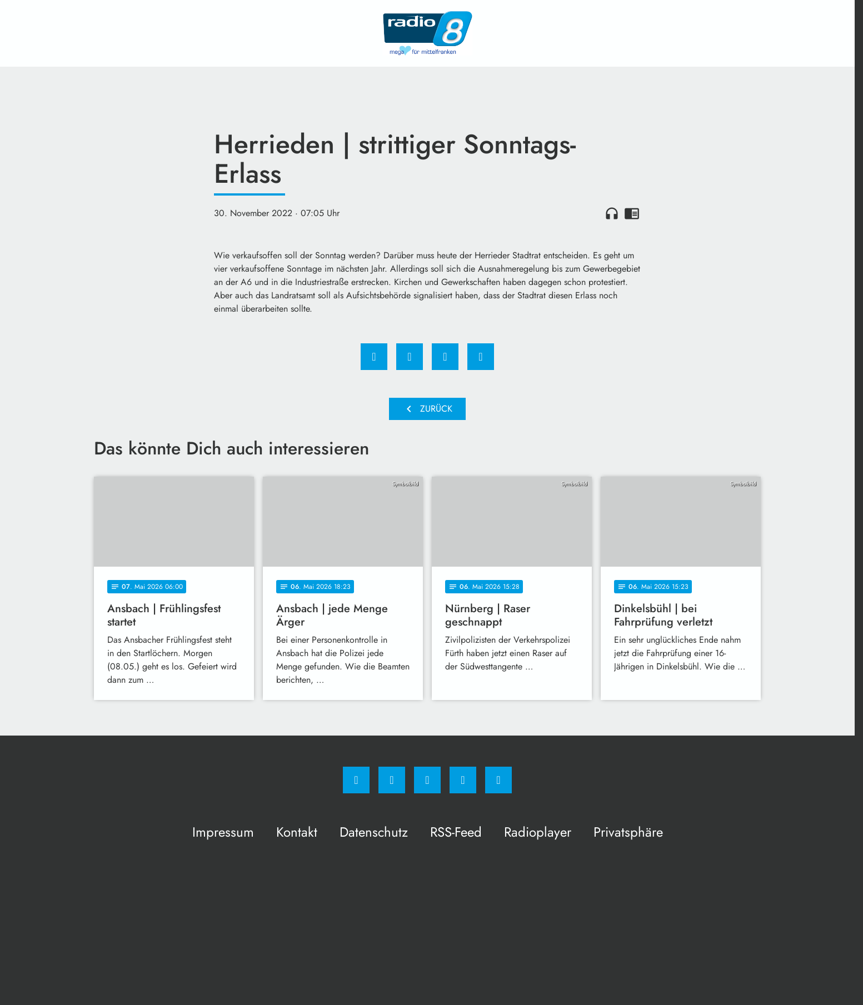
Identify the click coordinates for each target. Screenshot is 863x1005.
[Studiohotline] (463, 780)
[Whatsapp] (427, 780)
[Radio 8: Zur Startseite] (427, 33)
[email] (498, 780)
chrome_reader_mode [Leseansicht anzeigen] (632, 213)
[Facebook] (356, 780)
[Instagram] (391, 780)
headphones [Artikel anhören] (612, 213)
